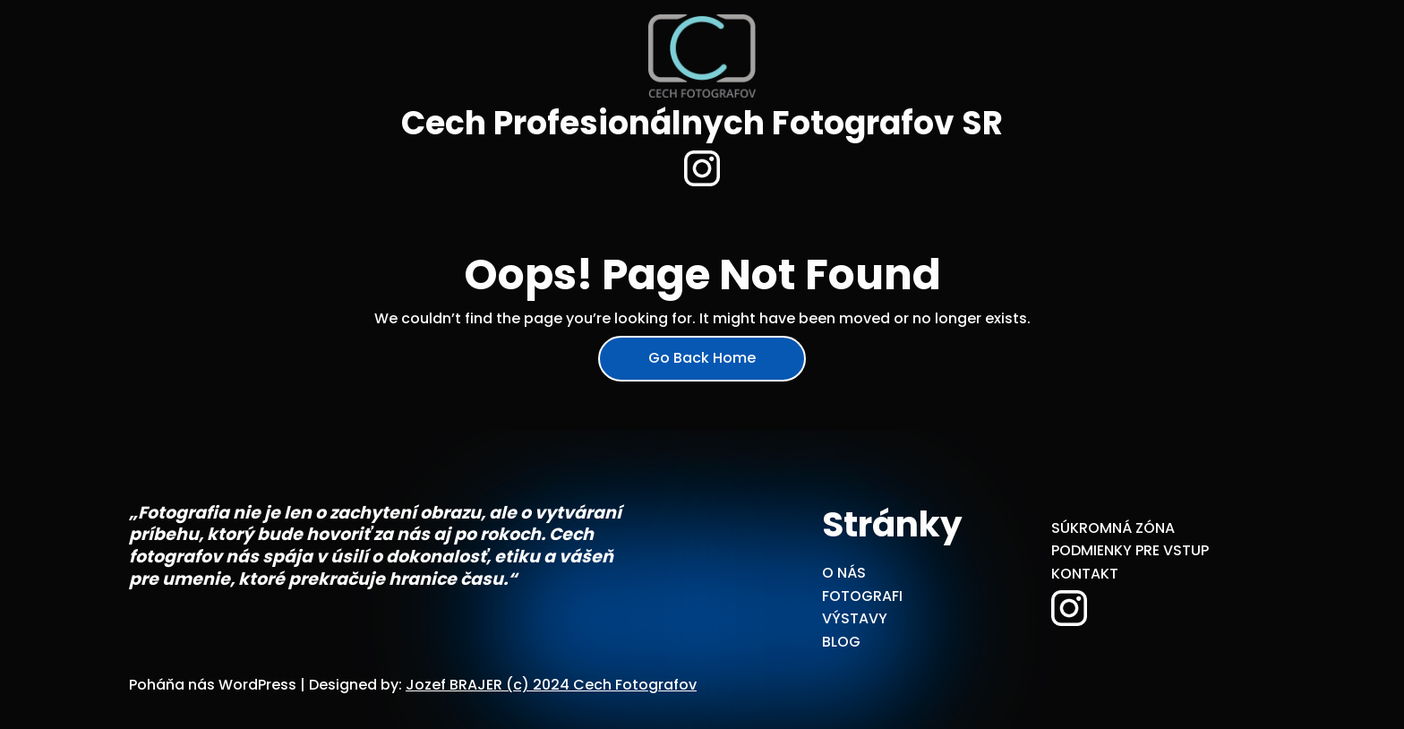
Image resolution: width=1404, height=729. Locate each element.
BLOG (841, 641)
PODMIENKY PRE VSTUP (1130, 550)
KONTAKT (1084, 573)
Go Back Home (702, 357)
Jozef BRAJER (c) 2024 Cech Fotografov (551, 684)
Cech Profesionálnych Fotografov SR (702, 123)
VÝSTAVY (854, 618)
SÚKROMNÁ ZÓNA (1113, 528)
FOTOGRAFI (862, 596)
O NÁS (844, 572)
